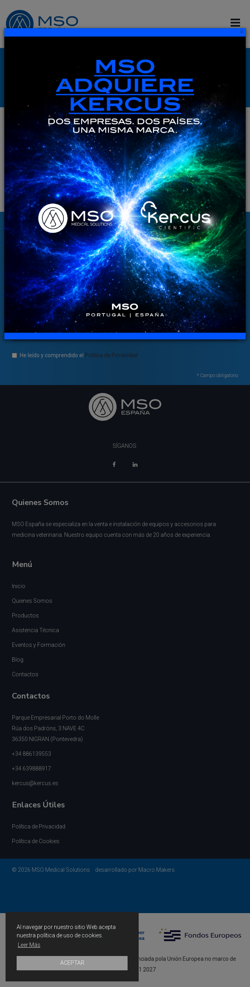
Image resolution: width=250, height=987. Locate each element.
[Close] (241, 32)
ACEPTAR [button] (72, 963)
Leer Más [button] (29, 945)
